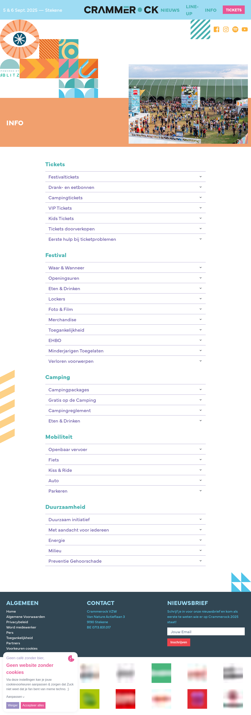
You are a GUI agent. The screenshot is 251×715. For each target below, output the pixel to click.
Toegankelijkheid (19, 637)
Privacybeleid (17, 621)
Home (11, 611)
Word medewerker (21, 627)
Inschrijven (178, 642)
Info (210, 9)
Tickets (234, 9)
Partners (13, 642)
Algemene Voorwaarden (25, 616)
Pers (9, 632)
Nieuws (170, 9)
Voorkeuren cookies (21, 648)
